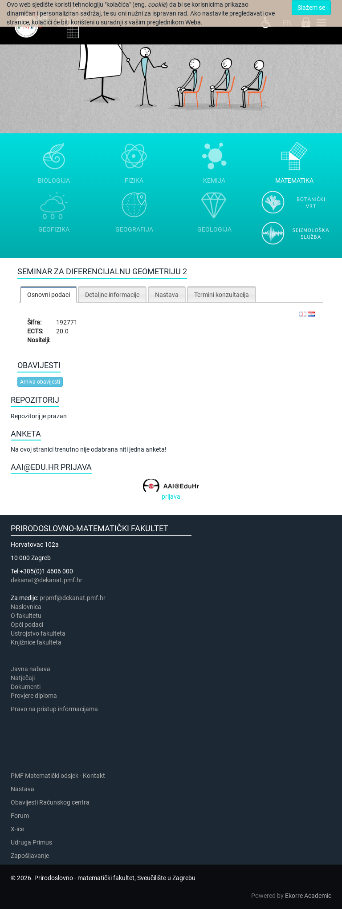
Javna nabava (30, 669)
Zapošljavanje (30, 855)
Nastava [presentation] (167, 294)
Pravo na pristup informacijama (56, 709)
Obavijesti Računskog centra (50, 802)
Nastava (22, 789)
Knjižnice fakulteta (36, 642)
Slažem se (311, 7)
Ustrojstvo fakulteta (38, 633)
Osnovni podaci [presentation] (48, 294)
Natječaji (23, 677)
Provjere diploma (34, 695)
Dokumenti (26, 686)
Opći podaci (27, 624)
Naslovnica (26, 606)
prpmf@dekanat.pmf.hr (73, 597)
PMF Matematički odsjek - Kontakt (58, 775)
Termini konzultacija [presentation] (221, 294)
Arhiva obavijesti (40, 382)
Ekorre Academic (308, 895)
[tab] (48, 294)
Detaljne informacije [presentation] (112, 294)
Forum (20, 815)
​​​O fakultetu (26, 615)
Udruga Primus (31, 842)
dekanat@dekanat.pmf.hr (46, 580)
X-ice (17, 829)
